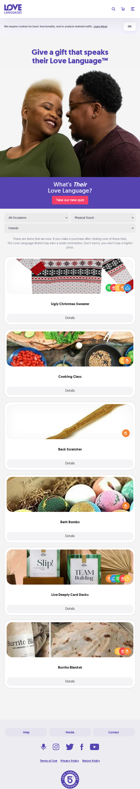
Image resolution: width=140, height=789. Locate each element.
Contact (113, 732)
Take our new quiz (70, 200)
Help (26, 732)
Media (70, 732)
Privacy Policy (69, 761)
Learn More (100, 26)
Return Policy (91, 761)
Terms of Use (48, 761)
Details (70, 318)
